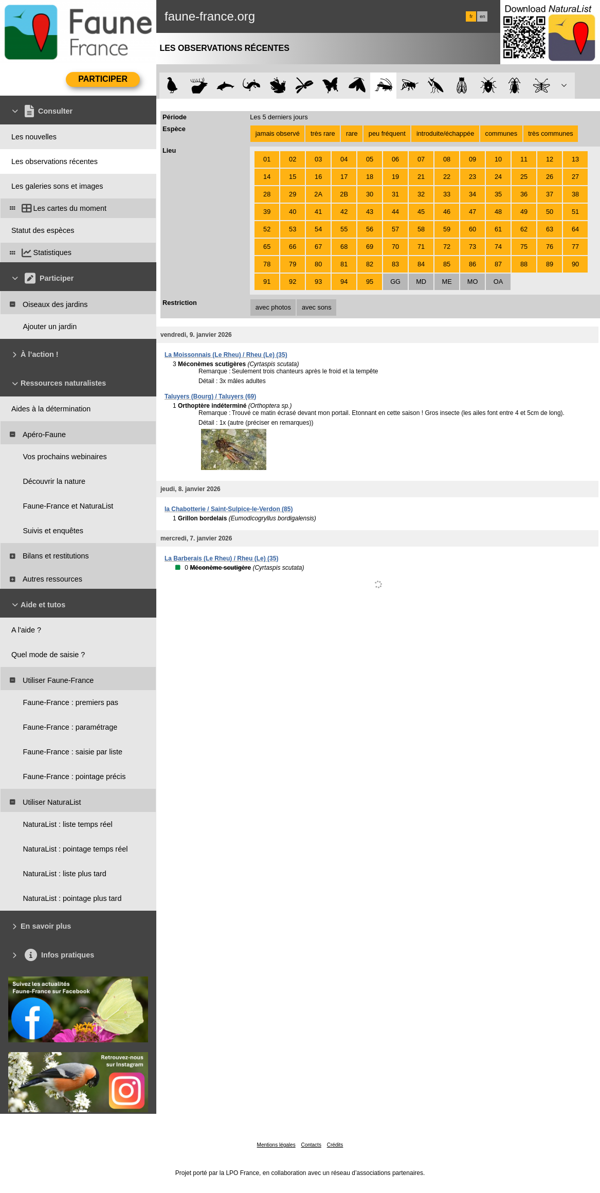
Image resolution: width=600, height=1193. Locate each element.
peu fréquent (387, 133)
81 (344, 264)
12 (549, 159)
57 (395, 229)
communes (501, 133)
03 (318, 159)
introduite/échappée (445, 133)
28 (266, 194)
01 (266, 159)
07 (421, 159)
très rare (323, 133)
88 (524, 264)
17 (344, 176)
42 (344, 211)
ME (446, 281)
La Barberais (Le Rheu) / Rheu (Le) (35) (221, 558)
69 (369, 246)
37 (549, 194)
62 (524, 229)
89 (549, 264)
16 (318, 176)
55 (344, 229)
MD (421, 281)
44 (395, 211)
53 (292, 229)
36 (524, 194)
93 (318, 281)
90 (575, 264)
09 (472, 159)
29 (292, 194)
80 (318, 264)
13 (575, 159)
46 (446, 211)
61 (498, 229)
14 (266, 176)
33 (446, 194)
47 (472, 211)
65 (266, 246)
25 (524, 176)
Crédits (335, 1145)
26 (549, 176)
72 (446, 246)
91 (266, 281)
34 (472, 194)
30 (369, 194)
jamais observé (278, 133)
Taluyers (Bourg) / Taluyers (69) (210, 396)
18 (369, 176)
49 (524, 211)
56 (369, 229)
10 (498, 159)
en (482, 16)
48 (498, 211)
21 (421, 176)
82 (369, 264)
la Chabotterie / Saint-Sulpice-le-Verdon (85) (229, 509)
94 (344, 281)
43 (369, 211)
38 (575, 194)
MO (472, 281)
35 (498, 194)
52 (266, 229)
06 (395, 159)
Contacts (311, 1145)
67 (318, 246)
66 (292, 246)
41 (318, 211)
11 (524, 159)
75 (524, 246)
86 (472, 264)
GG (395, 281)
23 (472, 176)
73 (472, 246)
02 (292, 159)
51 (575, 211)
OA (498, 281)
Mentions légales (276, 1145)
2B (344, 194)
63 (549, 229)
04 (344, 159)
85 (446, 264)
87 (498, 264)
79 (292, 264)
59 (446, 229)
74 (498, 246)
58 (421, 229)
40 (292, 211)
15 (292, 176)
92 (292, 281)
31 (395, 194)
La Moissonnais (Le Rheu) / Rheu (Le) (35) (226, 354)
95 (369, 281)
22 (446, 176)
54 (318, 229)
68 (344, 246)
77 (575, 246)
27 (575, 176)
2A (318, 194)
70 (395, 246)
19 (395, 176)
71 (421, 246)
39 (266, 211)
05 (369, 159)
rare (352, 133)
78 (266, 264)
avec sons (317, 307)
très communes (550, 133)
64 (575, 229)
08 (446, 159)
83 (395, 264)
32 (421, 194)
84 (421, 264)
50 (549, 211)
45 (421, 211)
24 (498, 176)
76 (549, 246)
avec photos (273, 307)
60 (472, 229)
